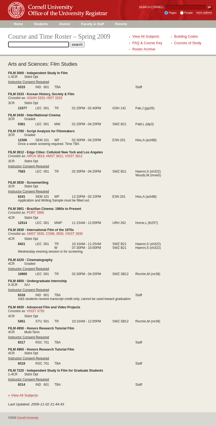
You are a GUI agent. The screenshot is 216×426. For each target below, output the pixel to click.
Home (18, 24)
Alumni (64, 24)
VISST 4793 (35, 311)
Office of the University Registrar (69, 15)
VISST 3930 (74, 234)
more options (204, 12)
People (188, 12)
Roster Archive (143, 49)
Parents (121, 24)
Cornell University (69, 5)
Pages (173, 12)
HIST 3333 (54, 98)
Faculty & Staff (92, 24)
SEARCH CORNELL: (152, 7)
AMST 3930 (35, 234)
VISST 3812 (73, 156)
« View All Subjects (23, 395)
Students (41, 24)
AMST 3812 (54, 156)
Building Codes (186, 36)
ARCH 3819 (35, 156)
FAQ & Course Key (147, 43)
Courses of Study (187, 43)
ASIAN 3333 (36, 98)
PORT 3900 (35, 212)
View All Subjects (145, 36)
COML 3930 (54, 234)
